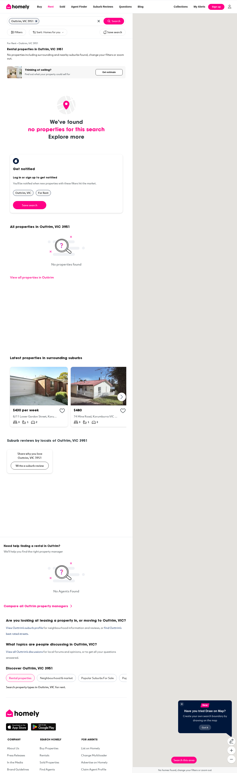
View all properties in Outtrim (32, 277)
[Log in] (230, 7)
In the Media (15, 762)
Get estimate (109, 72)
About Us (13, 748)
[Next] (121, 396)
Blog (140, 6)
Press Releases (16, 755)
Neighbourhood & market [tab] (56, 678)
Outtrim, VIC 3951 (28, 43)
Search (113, 21)
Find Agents (47, 769)
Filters (16, 32)
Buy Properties (49, 748)
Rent (51, 6)
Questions (125, 6)
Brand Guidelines (18, 769)
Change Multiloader (94, 755)
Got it (205, 727)
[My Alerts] (199, 6)
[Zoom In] (231, 750)
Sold (62, 6)
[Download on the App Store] (18, 727)
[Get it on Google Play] (43, 727)
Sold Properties (49, 762)
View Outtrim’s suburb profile (24, 628)
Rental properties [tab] (20, 678)
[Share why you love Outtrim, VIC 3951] (29, 461)
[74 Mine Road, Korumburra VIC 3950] (99, 397)
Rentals (44, 755)
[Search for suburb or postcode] (67, 21)
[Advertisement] (66, 318)
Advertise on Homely (94, 762)
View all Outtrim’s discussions (24, 651)
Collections (181, 6)
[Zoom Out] (231, 759)
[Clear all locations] (98, 21)
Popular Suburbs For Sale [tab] (97, 678)
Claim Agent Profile (93, 769)
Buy (39, 6)
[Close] (182, 704)
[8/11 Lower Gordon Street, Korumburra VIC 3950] (39, 397)
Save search (112, 32)
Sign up (216, 6)
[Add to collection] (62, 410)
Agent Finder (79, 6)
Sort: (48, 32)
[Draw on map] (231, 741)
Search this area (183, 760)
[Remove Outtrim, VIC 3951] (36, 21)
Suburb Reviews (103, 6)
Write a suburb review (30, 465)
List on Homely (90, 748)
